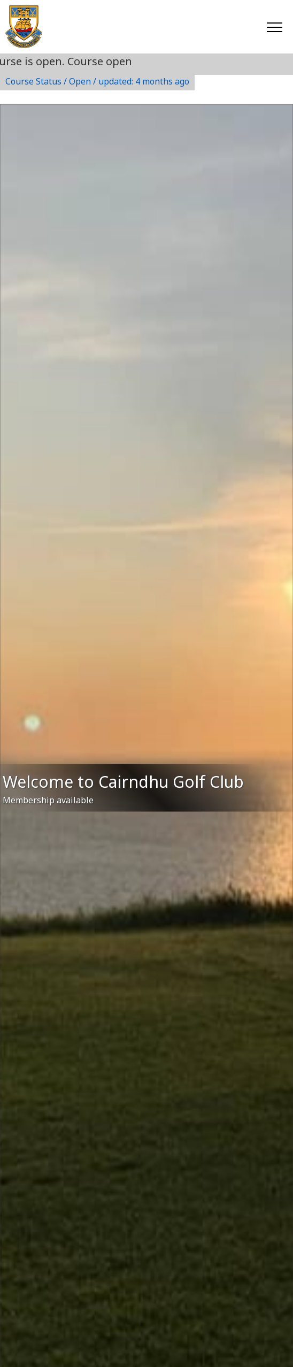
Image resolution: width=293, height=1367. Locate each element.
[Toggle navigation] (274, 26)
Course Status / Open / (97, 81)
